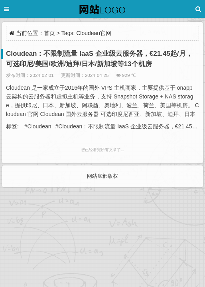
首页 (49, 33)
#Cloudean (37, 126)
